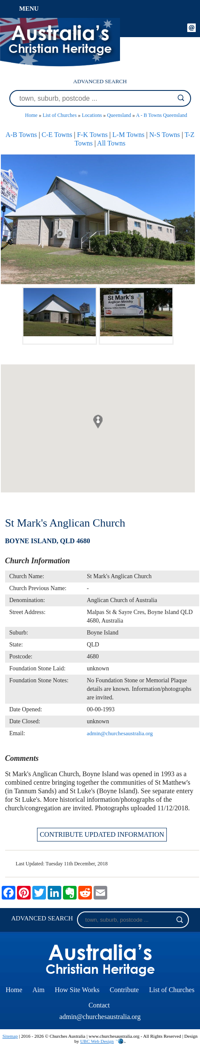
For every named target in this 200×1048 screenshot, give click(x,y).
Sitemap (10, 1036)
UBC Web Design (97, 1041)
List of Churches (60, 115)
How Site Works (77, 989)
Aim (38, 989)
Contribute (124, 989)
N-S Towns (164, 134)
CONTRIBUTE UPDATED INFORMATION (102, 834)
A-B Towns (21, 134)
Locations (92, 115)
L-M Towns (128, 134)
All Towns (111, 143)
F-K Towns (92, 134)
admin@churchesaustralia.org (120, 733)
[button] (98, 421)
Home (31, 115)
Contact (99, 1005)
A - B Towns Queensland (161, 115)
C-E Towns (57, 134)
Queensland (119, 115)
